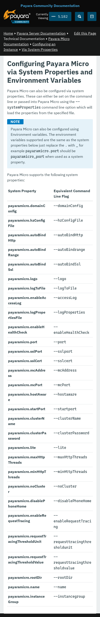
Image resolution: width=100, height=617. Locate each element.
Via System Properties (40, 49)
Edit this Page (85, 33)
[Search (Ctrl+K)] (79, 16)
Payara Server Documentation (41, 33)
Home (8, 33)
